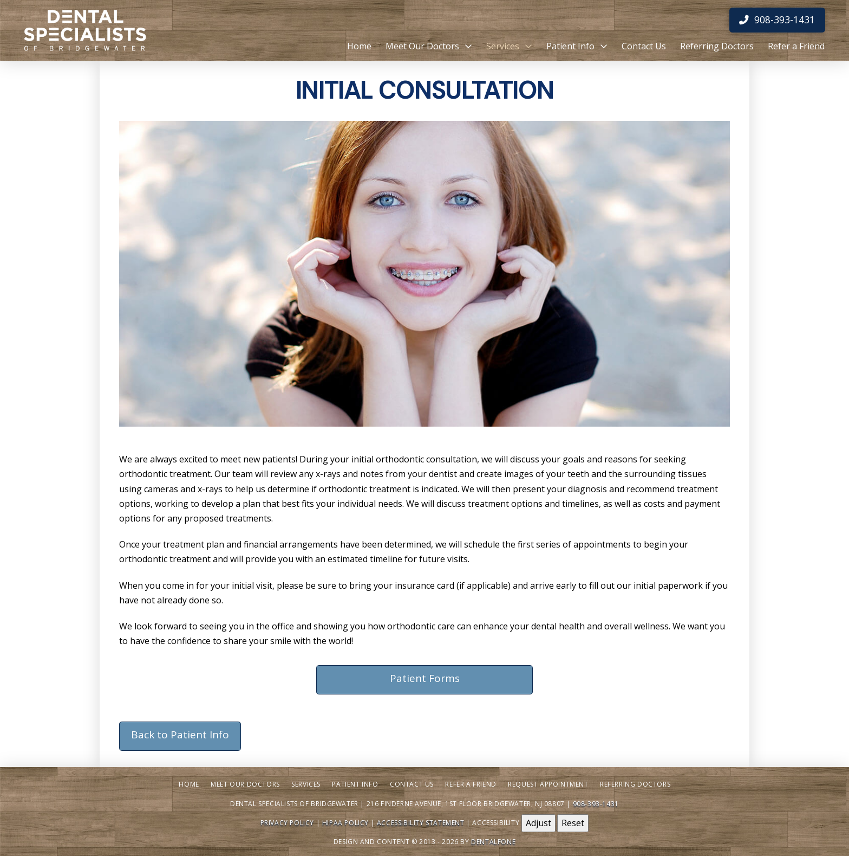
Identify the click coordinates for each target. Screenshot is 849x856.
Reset (572, 823)
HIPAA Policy (345, 822)
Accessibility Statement (421, 822)
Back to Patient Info (180, 735)
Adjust (538, 823)
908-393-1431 (596, 803)
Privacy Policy (287, 822)
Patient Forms (425, 678)
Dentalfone (493, 841)
